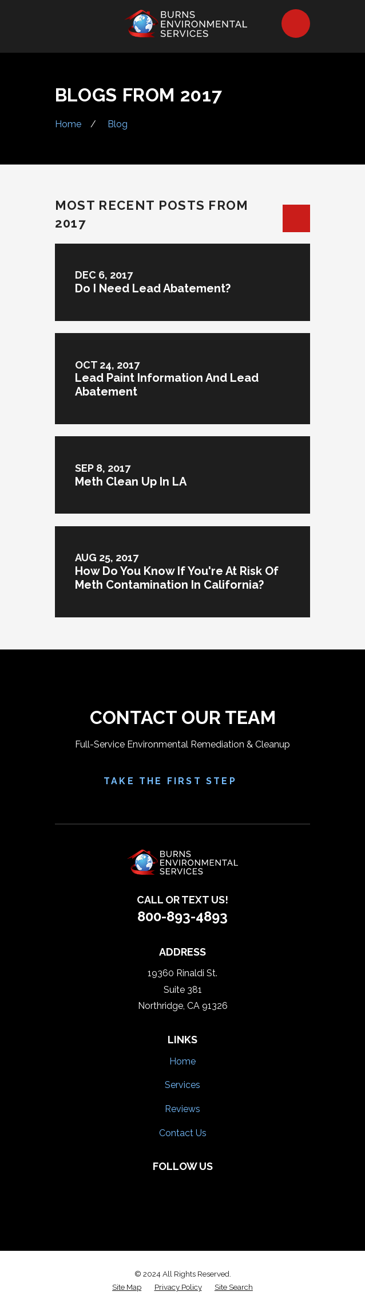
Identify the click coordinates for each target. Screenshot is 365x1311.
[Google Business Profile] (219, 1186)
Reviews (182, 1108)
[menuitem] (126, 1287)
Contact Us (183, 1133)
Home (182, 1061)
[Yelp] (170, 1186)
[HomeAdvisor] (195, 1186)
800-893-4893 (182, 916)
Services (182, 1084)
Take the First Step (182, 781)
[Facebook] (144, 1186)
